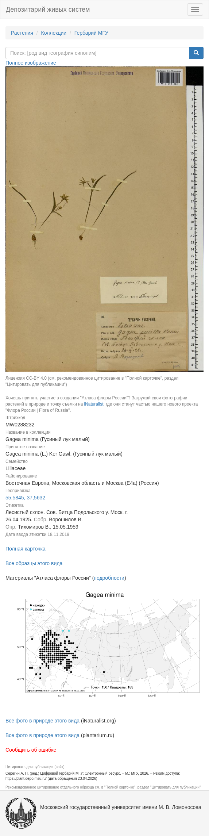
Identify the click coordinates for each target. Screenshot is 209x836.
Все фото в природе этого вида (42, 721)
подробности (109, 578)
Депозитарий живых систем (48, 9)
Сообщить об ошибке (30, 750)
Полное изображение (30, 63)
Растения (22, 33)
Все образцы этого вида (33, 563)
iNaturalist (94, 404)
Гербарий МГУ (91, 33)
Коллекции (54, 33)
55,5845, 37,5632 (25, 498)
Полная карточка (25, 549)
